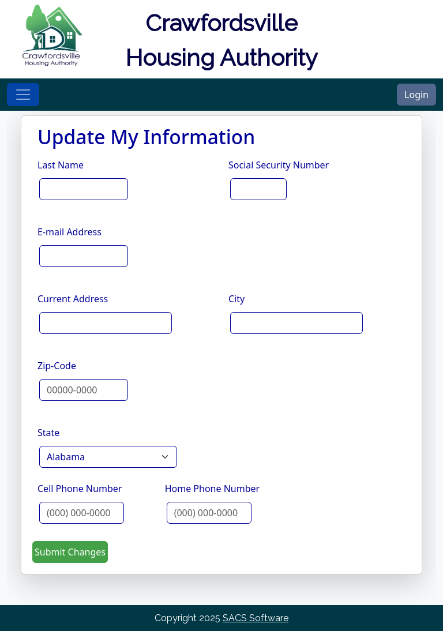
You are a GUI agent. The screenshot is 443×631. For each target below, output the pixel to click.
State (48, 432)
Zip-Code (56, 365)
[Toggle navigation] (23, 94)
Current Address (72, 298)
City (236, 298)
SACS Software (255, 618)
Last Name (60, 165)
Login (416, 94)
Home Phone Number (212, 488)
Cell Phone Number (79, 488)
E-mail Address (69, 232)
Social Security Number (278, 165)
